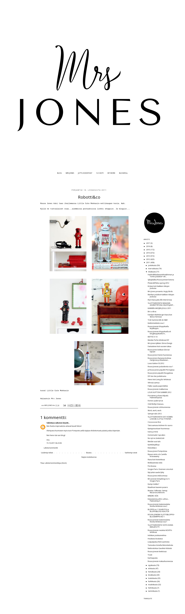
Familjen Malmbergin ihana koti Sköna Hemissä (160, 316)
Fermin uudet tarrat (155, 401)
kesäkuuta (152, 575)
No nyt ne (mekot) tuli (156, 438)
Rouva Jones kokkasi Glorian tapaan (159, 351)
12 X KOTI (100, 173)
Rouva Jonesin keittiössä (157, 551)
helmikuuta (152, 588)
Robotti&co (152, 448)
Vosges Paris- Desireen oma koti (160, 469)
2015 (148, 249)
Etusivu (89, 453)
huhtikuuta (152, 581)
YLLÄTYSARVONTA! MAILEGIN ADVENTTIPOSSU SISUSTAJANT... (161, 304)
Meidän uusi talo (154, 441)
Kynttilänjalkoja (153, 445)
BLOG (59, 173)
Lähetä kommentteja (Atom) (56, 463)
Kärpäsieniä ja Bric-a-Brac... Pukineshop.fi (158, 500)
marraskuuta (153, 268)
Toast (150, 555)
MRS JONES (70, 173)
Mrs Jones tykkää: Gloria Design (160, 343)
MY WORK (111, 173)
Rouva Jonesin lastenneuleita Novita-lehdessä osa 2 (159, 505)
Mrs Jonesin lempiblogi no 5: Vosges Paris (159, 480)
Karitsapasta (153, 558)
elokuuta (151, 568)
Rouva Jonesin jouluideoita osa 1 (160, 366)
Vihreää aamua (153, 382)
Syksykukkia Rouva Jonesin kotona (161, 280)
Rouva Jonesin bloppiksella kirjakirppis (158, 327)
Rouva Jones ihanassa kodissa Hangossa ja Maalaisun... (159, 359)
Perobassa (152, 466)
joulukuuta (152, 265)
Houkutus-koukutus (155, 539)
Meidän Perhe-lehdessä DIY (158, 340)
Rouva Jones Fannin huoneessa (160, 355)
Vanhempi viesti (131, 453)
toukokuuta (152, 578)
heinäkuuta (152, 572)
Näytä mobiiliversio (89, 457)
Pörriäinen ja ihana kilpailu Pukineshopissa (158, 396)
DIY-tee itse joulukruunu (157, 376)
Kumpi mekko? (153, 484)
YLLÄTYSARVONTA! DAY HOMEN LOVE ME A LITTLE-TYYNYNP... (160, 418)
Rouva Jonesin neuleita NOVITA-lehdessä (160, 531)
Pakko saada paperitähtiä (158, 386)
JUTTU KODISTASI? (85, 173)
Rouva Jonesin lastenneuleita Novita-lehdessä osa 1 (159, 521)
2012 (148, 259)
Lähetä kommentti (51, 448)
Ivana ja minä (153, 432)
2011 (148, 262)
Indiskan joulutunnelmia (157, 535)
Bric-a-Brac (152, 311)
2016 (148, 246)
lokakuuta (152, 272)
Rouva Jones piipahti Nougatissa (160, 373)
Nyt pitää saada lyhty (156, 472)
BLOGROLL (123, 173)
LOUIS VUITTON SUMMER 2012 (159, 392)
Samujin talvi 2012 (155, 414)
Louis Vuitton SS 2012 (156, 363)
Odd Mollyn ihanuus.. (156, 404)
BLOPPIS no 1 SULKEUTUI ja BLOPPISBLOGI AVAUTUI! (158, 510)
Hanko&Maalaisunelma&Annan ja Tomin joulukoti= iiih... (161, 275)
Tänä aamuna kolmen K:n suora (160, 425)
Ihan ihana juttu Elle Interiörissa (160, 300)
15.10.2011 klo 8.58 (54, 443)
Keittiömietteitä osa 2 (156, 323)
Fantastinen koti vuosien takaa (159, 346)
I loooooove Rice (154, 422)
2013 (148, 256)
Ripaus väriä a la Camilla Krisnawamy (157, 455)
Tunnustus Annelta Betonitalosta (160, 545)
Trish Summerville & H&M (157, 320)
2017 (148, 243)
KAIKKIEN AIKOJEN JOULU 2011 (159, 308)
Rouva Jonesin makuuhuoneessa (160, 561)
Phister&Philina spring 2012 (158, 283)
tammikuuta (153, 591)
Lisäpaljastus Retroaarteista (158, 542)
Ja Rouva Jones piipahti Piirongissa (161, 370)
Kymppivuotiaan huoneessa (158, 428)
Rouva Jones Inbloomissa (157, 476)
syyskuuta (152, 565)
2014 (148, 253)
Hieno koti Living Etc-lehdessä (159, 379)
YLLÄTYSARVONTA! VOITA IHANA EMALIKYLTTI (160, 526)
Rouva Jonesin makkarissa (158, 389)
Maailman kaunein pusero (158, 487)
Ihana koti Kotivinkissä (156, 459)
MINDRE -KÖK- (153, 496)
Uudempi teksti (47, 453)
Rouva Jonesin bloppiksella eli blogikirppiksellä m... (159, 332)
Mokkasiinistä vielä (155, 463)
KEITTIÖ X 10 (152, 337)
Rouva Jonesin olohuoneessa (159, 407)
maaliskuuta (153, 584)
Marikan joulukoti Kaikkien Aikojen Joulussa (161, 295)
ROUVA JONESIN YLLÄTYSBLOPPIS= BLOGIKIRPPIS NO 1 (161, 515)
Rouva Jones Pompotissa (157, 451)
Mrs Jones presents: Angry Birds (160, 291)
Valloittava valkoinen (55, 423)
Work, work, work (154, 410)
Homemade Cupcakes (156, 435)
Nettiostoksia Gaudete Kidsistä (160, 548)
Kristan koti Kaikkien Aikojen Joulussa (158, 287)
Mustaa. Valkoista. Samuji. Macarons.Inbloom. (158, 491)
